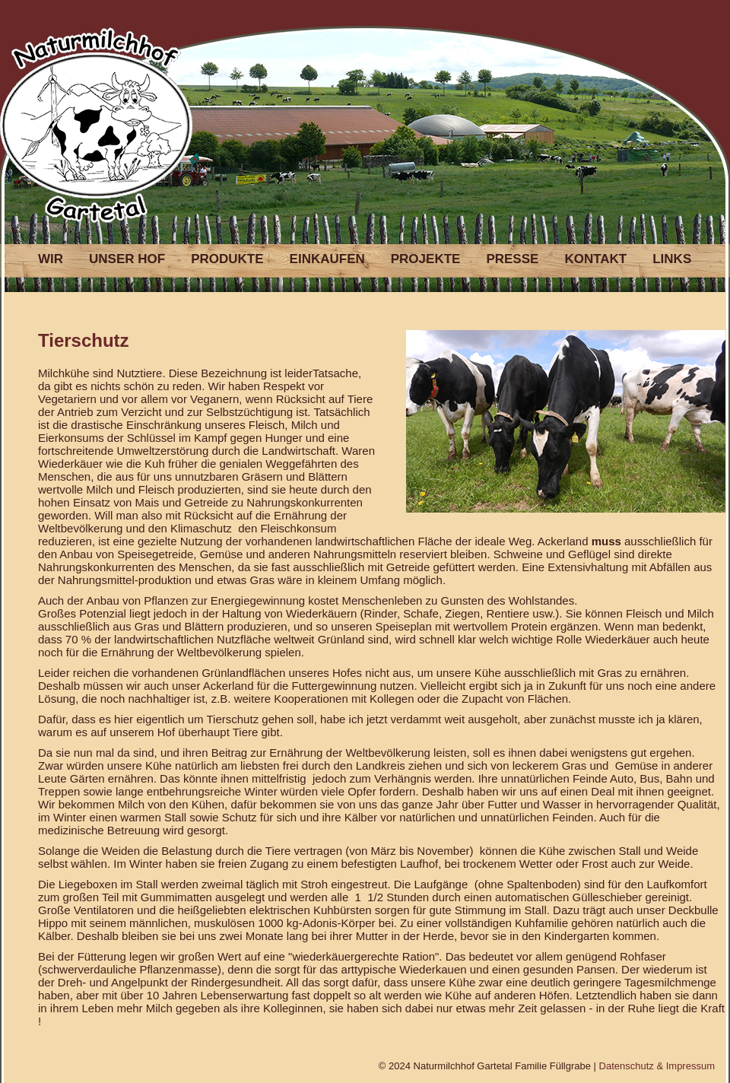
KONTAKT (595, 259)
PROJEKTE (426, 259)
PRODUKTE (227, 259)
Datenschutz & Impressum (657, 1066)
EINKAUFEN (327, 259)
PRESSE (512, 259)
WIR (50, 259)
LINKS (671, 259)
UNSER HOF (127, 259)
